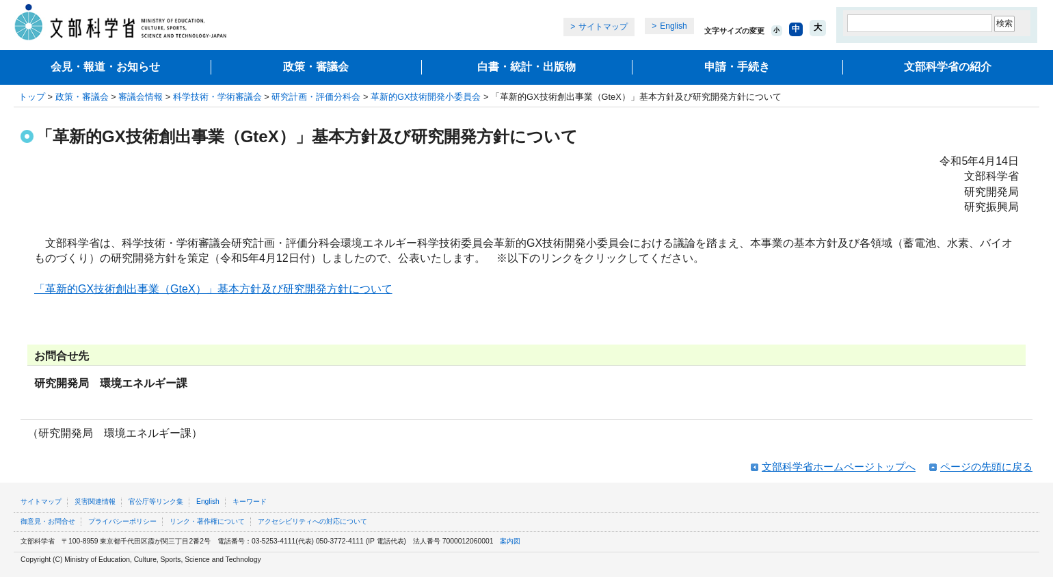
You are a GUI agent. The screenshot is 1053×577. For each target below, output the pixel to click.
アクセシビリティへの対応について (312, 521)
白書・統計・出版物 (526, 66)
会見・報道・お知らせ (105, 66)
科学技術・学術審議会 (217, 97)
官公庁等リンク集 (156, 501)
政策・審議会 (316, 66)
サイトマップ (603, 26)
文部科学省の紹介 (947, 66)
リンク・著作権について (207, 521)
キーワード (249, 501)
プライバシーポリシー (122, 521)
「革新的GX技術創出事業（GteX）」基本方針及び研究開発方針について (213, 289)
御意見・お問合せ (48, 521)
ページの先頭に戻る (986, 466)
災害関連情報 (95, 501)
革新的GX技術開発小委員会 (426, 97)
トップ (31, 97)
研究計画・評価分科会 (315, 97)
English (673, 26)
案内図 (510, 541)
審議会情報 (140, 97)
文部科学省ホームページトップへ (839, 466)
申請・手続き (737, 66)
